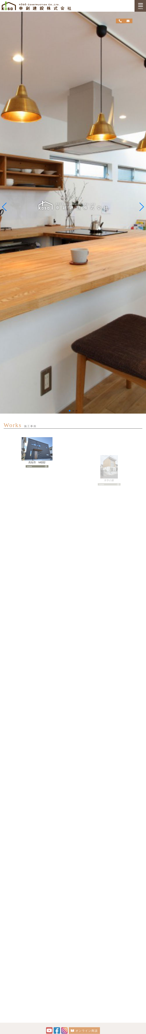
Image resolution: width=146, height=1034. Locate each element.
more (29, 470)
